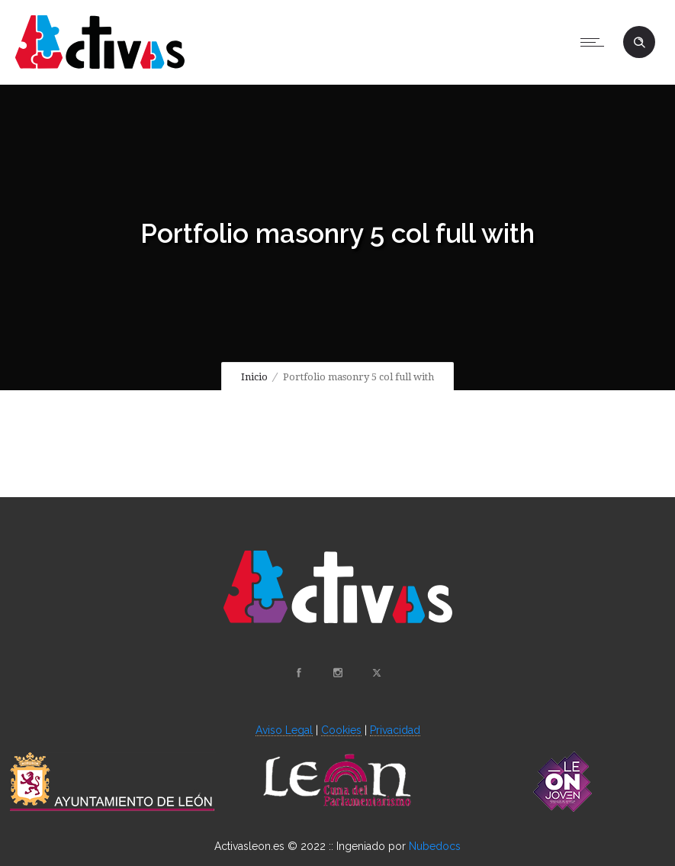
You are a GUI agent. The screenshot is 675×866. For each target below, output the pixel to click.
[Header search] (639, 42)
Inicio (254, 377)
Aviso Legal (284, 730)
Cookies (341, 730)
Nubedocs (435, 846)
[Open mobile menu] (595, 42)
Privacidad (395, 730)
